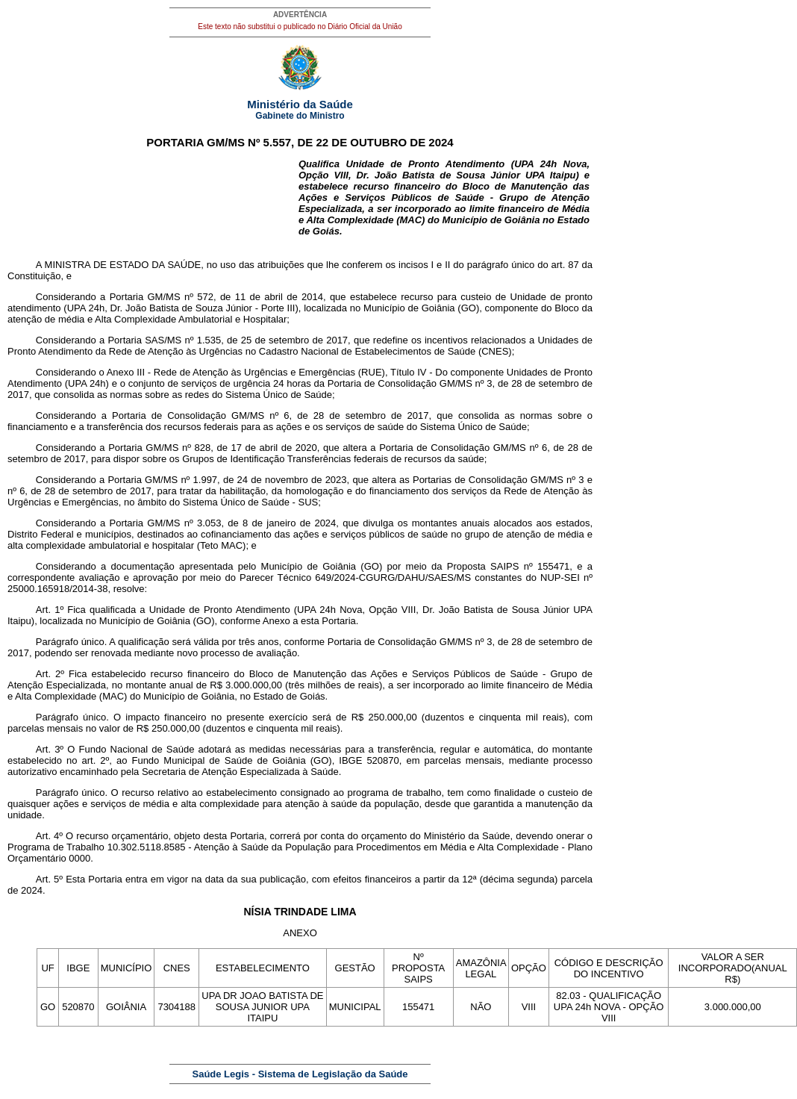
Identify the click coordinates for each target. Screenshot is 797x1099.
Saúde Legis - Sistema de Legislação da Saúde (300, 1074)
